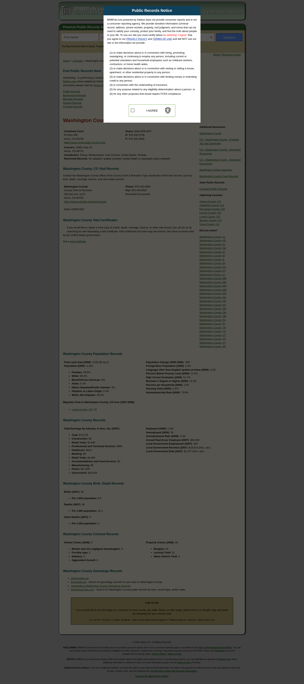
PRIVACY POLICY (136, 38)
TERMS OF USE (162, 38)
